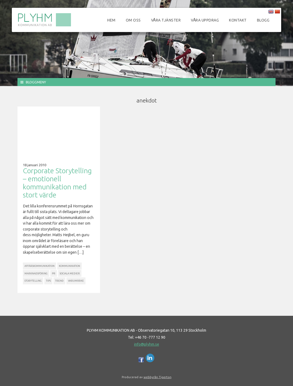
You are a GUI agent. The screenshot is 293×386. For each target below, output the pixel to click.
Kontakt (238, 20)
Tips (48, 280)
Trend (59, 280)
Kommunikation (69, 265)
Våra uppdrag (205, 20)
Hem (111, 20)
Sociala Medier (70, 273)
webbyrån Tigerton (157, 377)
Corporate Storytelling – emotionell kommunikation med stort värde (57, 183)
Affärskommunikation (39, 265)
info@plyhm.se (146, 344)
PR (53, 273)
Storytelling (33, 280)
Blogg (263, 20)
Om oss (133, 20)
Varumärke (76, 280)
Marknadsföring (36, 273)
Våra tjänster (166, 20)
